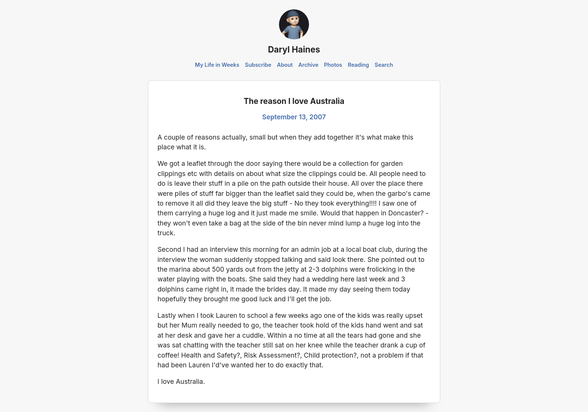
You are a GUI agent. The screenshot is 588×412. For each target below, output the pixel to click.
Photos (333, 65)
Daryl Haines (294, 49)
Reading (358, 65)
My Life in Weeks (217, 65)
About (284, 65)
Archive (308, 65)
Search (384, 65)
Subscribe (258, 65)
